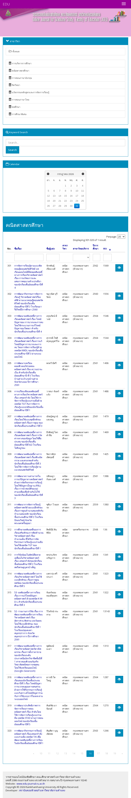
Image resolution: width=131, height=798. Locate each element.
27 (54, 205)
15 (65, 195)
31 (76, 205)
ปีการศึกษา (95, 247)
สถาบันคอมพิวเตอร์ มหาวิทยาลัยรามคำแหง (42, 790)
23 (71, 200)
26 (48, 205)
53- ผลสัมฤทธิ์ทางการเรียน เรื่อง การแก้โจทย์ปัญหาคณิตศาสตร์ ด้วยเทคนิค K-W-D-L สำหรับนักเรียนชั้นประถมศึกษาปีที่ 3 (28, 599)
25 (82, 200)
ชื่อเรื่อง (17, 248)
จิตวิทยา (14, 85)
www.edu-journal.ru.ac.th (31, 783)
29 (65, 205)
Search (12, 150)
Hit (107, 248)
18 (82, 195)
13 (54, 195)
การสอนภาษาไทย (19, 99)
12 (48, 195)
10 (76, 190)
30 (71, 205)
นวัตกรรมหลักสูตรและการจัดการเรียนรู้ (29, 92)
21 (60, 200)
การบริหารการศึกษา (20, 63)
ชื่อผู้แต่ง (50, 248)
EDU (6, 4)
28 (60, 205)
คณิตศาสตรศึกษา (19, 70)
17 (76, 195)
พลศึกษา (14, 107)
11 (82, 190)
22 (65, 200)
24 (76, 200)
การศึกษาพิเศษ (17, 114)
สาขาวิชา (65, 247)
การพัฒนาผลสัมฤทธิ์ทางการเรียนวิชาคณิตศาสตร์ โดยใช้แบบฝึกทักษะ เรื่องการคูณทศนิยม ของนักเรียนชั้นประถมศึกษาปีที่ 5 (28, 580)
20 (54, 200)
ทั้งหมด (14, 51)
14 (60, 195)
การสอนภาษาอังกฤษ (20, 78)
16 (71, 195)
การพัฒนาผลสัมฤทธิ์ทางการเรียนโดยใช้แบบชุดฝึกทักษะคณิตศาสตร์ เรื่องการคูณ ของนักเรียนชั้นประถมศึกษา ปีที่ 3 (28, 421)
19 (48, 200)
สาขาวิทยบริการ (81, 248)
